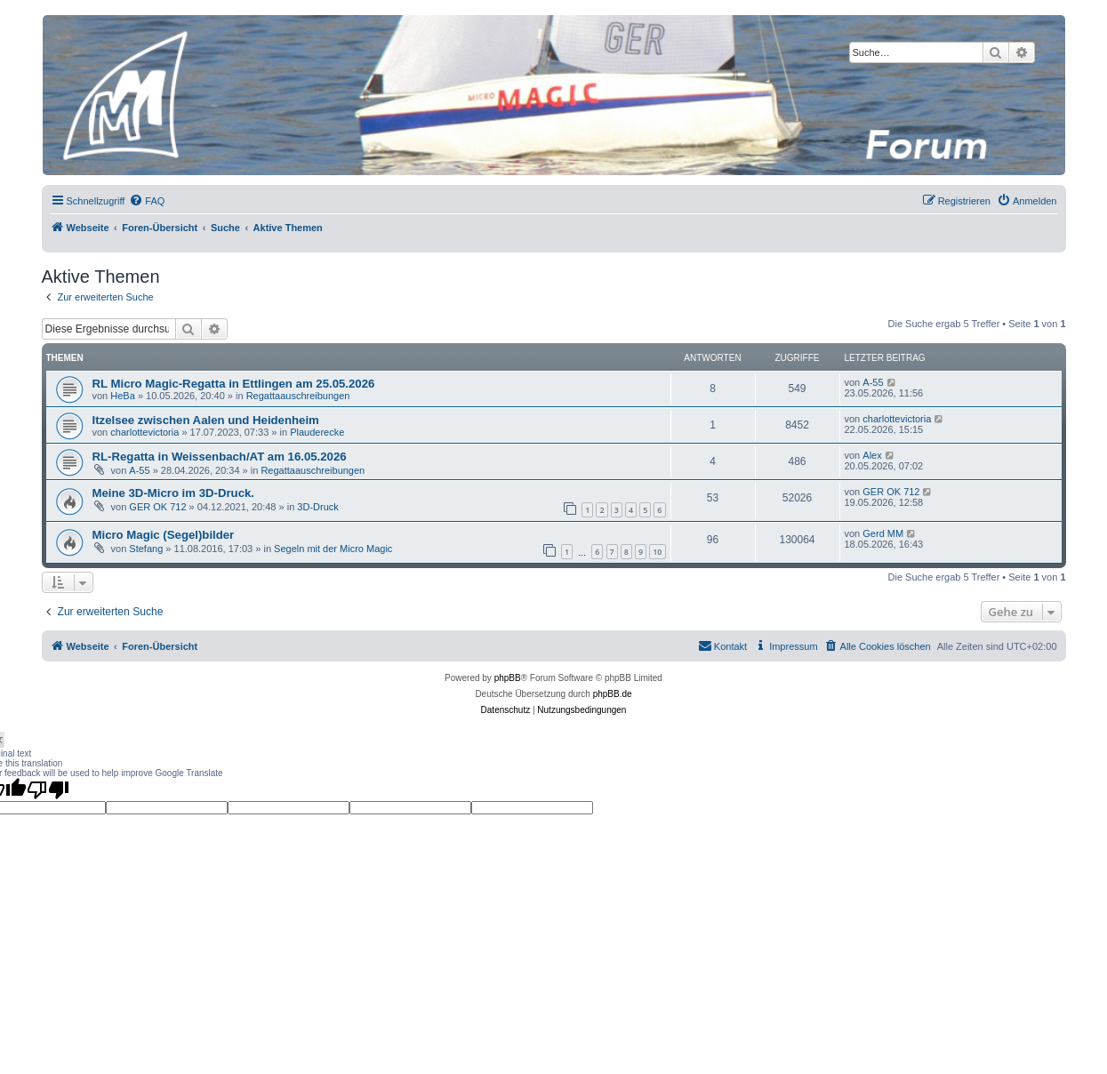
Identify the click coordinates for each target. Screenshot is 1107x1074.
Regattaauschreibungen (298, 395)
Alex (871, 455)
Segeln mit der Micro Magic (333, 548)
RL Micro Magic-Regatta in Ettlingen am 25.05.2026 (233, 383)
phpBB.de (612, 694)
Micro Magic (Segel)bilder (163, 534)
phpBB (507, 678)
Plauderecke (317, 432)
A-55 (872, 382)
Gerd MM (882, 533)
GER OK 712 (157, 506)
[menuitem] (146, 201)
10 (657, 551)
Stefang (146, 548)
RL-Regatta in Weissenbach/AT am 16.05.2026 (219, 456)
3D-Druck (317, 506)
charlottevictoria (144, 432)
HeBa (122, 395)
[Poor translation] (48, 789)
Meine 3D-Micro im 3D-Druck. (173, 493)
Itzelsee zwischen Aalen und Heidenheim (205, 420)
